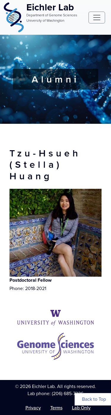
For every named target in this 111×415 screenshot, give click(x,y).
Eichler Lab (50, 7)
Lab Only (81, 407)
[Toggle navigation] (97, 17)
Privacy (33, 407)
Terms (56, 407)
